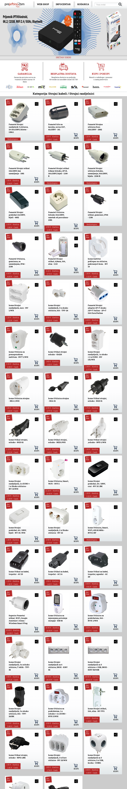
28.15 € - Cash (52, 679)
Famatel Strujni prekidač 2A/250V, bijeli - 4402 (17, 215)
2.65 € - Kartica (91, 320)
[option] (63, 32)
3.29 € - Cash (52, 320)
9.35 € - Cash (91, 773)
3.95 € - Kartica (12, 676)
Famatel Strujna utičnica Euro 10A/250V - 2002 (95, 127)
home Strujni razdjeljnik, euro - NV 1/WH (18, 308)
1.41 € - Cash (52, 452)
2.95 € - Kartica (91, 366)
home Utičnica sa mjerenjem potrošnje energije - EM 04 (57, 618)
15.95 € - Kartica (12, 630)
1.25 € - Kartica (12, 581)
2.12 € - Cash (12, 452)
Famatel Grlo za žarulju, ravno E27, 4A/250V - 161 (56, 127)
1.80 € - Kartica (12, 408)
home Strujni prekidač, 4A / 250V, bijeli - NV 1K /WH (17, 530)
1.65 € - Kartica (52, 136)
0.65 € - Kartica (92, 583)
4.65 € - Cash (12, 276)
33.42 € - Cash (92, 679)
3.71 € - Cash (12, 679)
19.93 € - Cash (52, 493)
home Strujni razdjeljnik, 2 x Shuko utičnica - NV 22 (58, 530)
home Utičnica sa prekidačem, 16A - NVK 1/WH (96, 618)
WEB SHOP (43, 4)
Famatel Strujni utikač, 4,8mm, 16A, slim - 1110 (57, 261)
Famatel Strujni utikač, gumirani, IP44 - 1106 (98, 215)
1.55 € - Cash (52, 139)
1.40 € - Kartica (52, 361)
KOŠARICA (83, 4)
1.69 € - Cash (12, 411)
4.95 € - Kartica (12, 273)
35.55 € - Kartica (92, 676)
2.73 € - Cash (52, 542)
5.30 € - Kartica (12, 364)
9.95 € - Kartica (92, 770)
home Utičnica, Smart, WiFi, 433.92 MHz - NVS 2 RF (98, 530)
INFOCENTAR (63, 4)
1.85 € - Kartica (52, 767)
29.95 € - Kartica (52, 676)
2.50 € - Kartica (52, 227)
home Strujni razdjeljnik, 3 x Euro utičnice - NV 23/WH (57, 757)
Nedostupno (12, 139)
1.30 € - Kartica (92, 273)
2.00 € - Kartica (12, 224)
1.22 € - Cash (91, 276)
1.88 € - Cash (12, 227)
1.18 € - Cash (12, 584)
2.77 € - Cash (91, 369)
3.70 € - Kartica (12, 723)
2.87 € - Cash (91, 630)
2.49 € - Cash (91, 323)
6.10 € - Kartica (52, 271)
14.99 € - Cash (13, 633)
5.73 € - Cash (52, 274)
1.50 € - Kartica (52, 449)
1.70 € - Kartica (92, 408)
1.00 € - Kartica (12, 180)
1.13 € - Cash (92, 139)
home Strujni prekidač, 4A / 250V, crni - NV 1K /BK (96, 483)
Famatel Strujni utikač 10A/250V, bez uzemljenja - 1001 (19, 171)
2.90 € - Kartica (52, 539)
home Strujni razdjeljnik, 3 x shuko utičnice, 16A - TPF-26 (58, 308)
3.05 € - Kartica (92, 627)
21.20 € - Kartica (52, 490)
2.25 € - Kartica (12, 449)
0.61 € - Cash (92, 586)
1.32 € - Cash (52, 364)
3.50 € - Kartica (52, 317)
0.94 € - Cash (12, 183)
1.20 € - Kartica (92, 136)
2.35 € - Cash (52, 230)
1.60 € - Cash (92, 411)
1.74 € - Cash (52, 770)
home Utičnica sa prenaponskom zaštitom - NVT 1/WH (18, 354)
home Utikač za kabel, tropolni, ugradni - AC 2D (98, 574)
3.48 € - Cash (12, 726)
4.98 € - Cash (12, 367)
